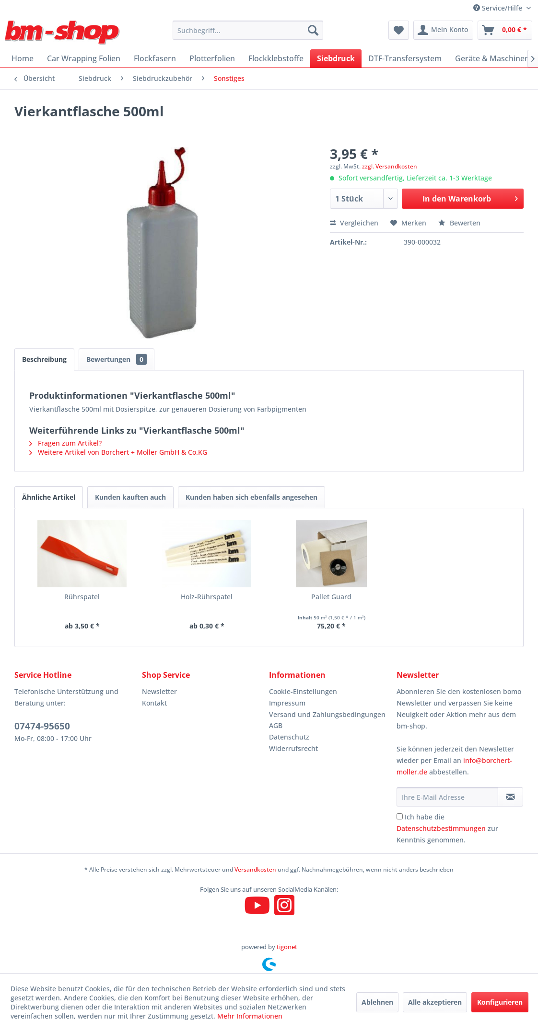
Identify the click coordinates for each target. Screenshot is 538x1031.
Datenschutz (289, 736)
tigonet (287, 946)
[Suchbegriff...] (248, 30)
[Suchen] (313, 30)
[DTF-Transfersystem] (405, 58)
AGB (275, 725)
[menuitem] (248, 30)
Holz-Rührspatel (207, 596)
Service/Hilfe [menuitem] (498, 7)
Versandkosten (255, 869)
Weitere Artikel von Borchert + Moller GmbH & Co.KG (118, 452)
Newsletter (159, 691)
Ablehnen (377, 1002)
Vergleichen (354, 222)
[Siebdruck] (336, 58)
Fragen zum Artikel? (65, 443)
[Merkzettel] (398, 30)
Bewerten (459, 222)
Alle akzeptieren (435, 1002)
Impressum (287, 702)
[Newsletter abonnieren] (510, 797)
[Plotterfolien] (212, 58)
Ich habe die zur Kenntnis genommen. (447, 828)
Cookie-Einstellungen (303, 691)
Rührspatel (82, 596)
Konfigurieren (500, 1002)
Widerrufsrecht (293, 748)
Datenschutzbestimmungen (441, 828)
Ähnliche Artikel (48, 497)
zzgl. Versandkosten (389, 166)
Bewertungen (116, 359)
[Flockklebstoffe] (276, 58)
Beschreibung (44, 359)
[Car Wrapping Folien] (83, 58)
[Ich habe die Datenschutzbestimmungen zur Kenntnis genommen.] (400, 816)
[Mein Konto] (443, 30)
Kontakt (154, 702)
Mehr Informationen (249, 1015)
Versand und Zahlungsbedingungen (327, 714)
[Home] (22, 58)
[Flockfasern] (155, 58)
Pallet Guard (331, 596)
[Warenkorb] (505, 30)
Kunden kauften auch (130, 497)
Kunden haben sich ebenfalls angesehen (251, 497)
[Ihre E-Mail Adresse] (447, 797)
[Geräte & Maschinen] (492, 58)
